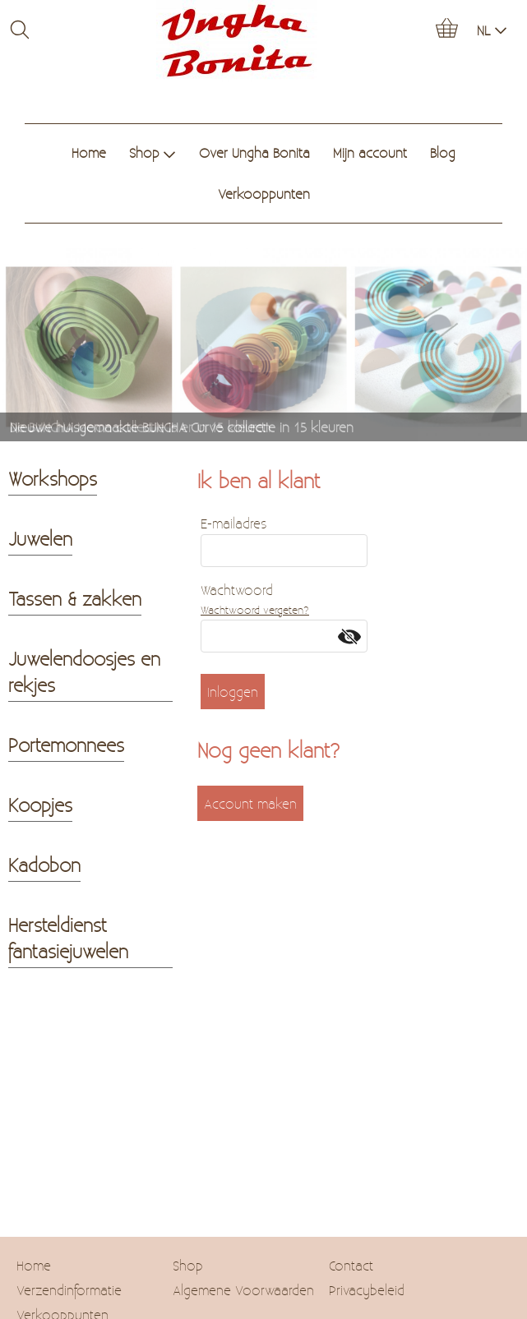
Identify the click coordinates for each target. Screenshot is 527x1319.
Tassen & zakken (74, 598)
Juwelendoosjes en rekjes (84, 671)
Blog (442, 152)
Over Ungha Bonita (254, 152)
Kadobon (44, 864)
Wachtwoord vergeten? (255, 609)
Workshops (52, 478)
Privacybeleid (366, 1289)
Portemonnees (66, 744)
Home (89, 152)
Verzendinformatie (69, 1289)
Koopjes (40, 804)
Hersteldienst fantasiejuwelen (68, 937)
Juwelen (40, 538)
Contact (351, 1265)
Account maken (250, 803)
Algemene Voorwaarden (243, 1289)
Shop (152, 152)
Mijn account (370, 152)
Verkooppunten (264, 193)
